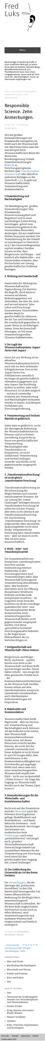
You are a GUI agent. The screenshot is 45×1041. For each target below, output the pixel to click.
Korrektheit (10, 934)
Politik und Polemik (17, 973)
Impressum (25, 1036)
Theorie (20, 934)
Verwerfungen (17, 882)
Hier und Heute (15, 961)
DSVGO (35, 1036)
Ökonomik (20, 811)
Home (7, 91)
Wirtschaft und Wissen (19, 969)
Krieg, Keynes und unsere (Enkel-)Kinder (20, 1011)
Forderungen (12, 835)
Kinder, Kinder (14, 1006)
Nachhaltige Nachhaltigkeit (24, 91)
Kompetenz (23, 931)
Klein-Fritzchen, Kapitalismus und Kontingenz (22, 1026)
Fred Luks (5, 1036)
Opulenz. (11, 1021)
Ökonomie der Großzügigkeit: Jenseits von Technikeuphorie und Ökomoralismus (22, 1000)
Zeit (9, 981)
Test (9, 992)
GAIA (20, 180)
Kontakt (15, 1036)
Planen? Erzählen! (16, 1017)
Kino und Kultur (15, 977)
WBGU (9, 165)
